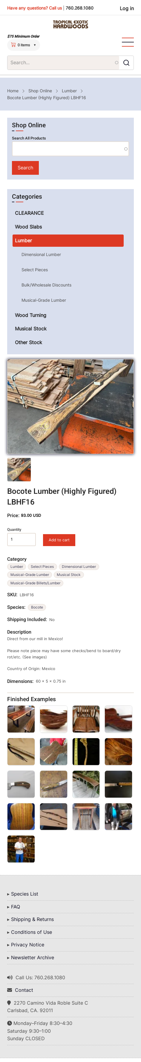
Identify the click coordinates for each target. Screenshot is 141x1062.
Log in (127, 8)
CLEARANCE (29, 213)
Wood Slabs (28, 227)
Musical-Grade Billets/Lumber (35, 583)
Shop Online (40, 90)
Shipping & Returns (32, 919)
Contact (24, 990)
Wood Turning (30, 315)
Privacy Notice (27, 945)
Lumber (69, 90)
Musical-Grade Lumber (29, 574)
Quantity (14, 529)
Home (13, 90)
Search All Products (29, 138)
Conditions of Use (31, 932)
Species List (24, 894)
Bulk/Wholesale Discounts (46, 284)
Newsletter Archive (32, 957)
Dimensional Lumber (79, 566)
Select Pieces (42, 566)
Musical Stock (69, 574)
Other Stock (28, 342)
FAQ (15, 907)
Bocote (37, 607)
